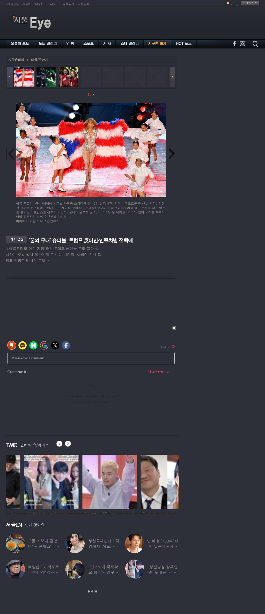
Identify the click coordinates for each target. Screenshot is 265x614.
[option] (30, 481)
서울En (54, 4)
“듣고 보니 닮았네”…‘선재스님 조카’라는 (43, 546)
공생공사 (68, 4)
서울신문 (13, 4)
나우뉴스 (41, 4)
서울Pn (27, 4)
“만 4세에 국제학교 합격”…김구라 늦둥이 (103, 572)
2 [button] (92, 591)
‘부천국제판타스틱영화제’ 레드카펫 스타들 (103, 546)
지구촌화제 (16, 59)
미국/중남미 (39, 59)
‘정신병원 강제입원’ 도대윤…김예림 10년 (163, 572)
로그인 (234, 4)
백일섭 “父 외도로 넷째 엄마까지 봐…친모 (43, 572)
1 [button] (89, 591)
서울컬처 (83, 4)
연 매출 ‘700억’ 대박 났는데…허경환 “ (163, 546)
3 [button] (96, 591)
